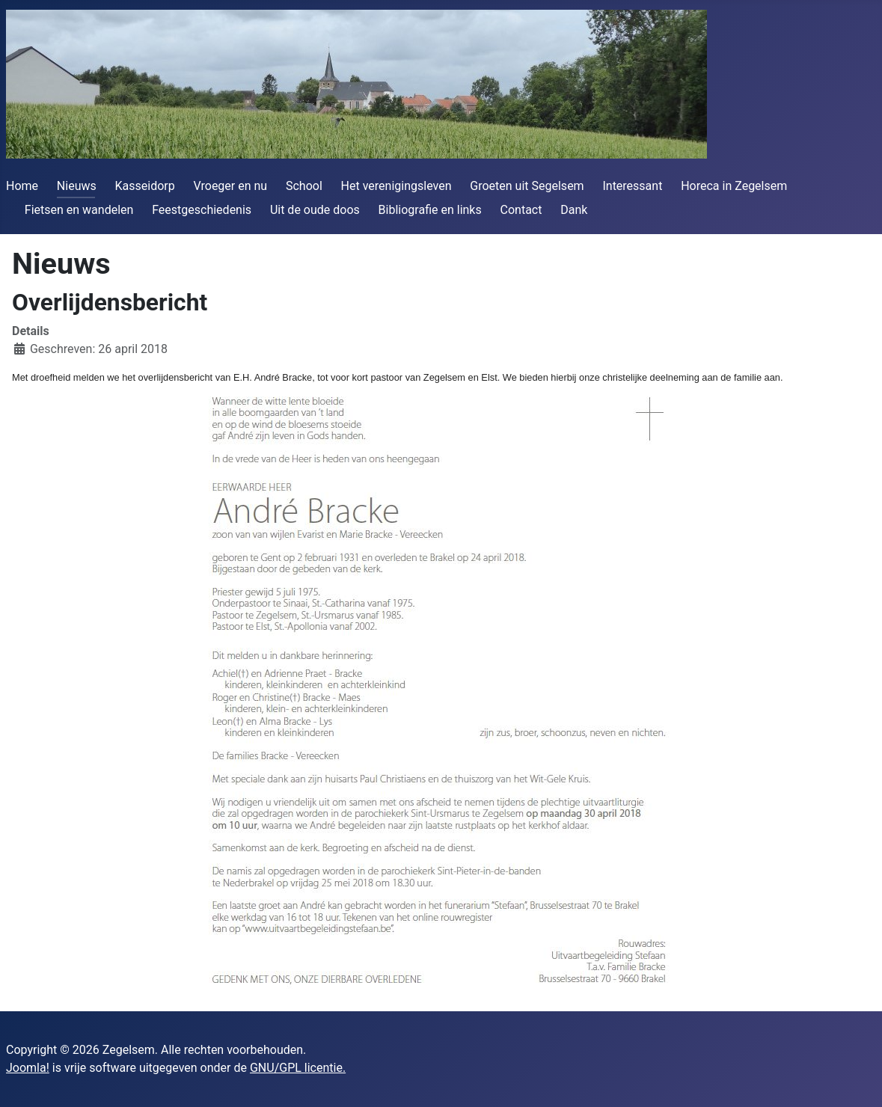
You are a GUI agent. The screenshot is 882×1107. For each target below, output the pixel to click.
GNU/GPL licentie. (298, 1068)
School (304, 186)
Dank (573, 210)
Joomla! (27, 1068)
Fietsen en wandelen (79, 210)
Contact (521, 210)
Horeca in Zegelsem (734, 186)
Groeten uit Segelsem (527, 186)
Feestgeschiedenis (201, 210)
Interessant (632, 186)
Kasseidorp (145, 186)
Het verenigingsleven (396, 186)
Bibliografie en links (430, 210)
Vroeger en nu (231, 186)
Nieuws (77, 186)
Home (22, 186)
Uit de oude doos (315, 210)
